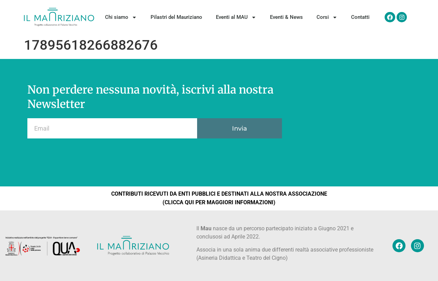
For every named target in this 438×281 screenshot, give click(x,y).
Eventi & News (286, 17)
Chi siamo (121, 17)
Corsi (327, 17)
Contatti (360, 17)
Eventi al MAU (236, 17)
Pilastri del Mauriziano (176, 17)
